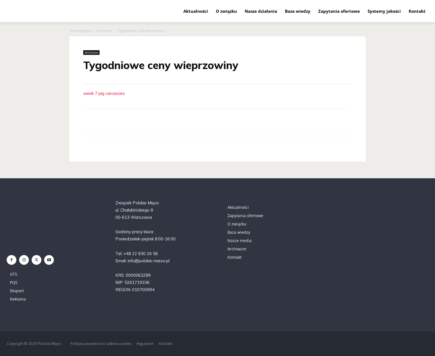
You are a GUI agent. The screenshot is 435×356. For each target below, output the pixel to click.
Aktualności (195, 11)
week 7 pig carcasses (104, 93)
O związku (226, 11)
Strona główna (80, 30)
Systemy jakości (384, 11)
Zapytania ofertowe (339, 11)
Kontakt (417, 11)
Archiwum (104, 30)
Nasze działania (261, 11)
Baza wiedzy (297, 11)
